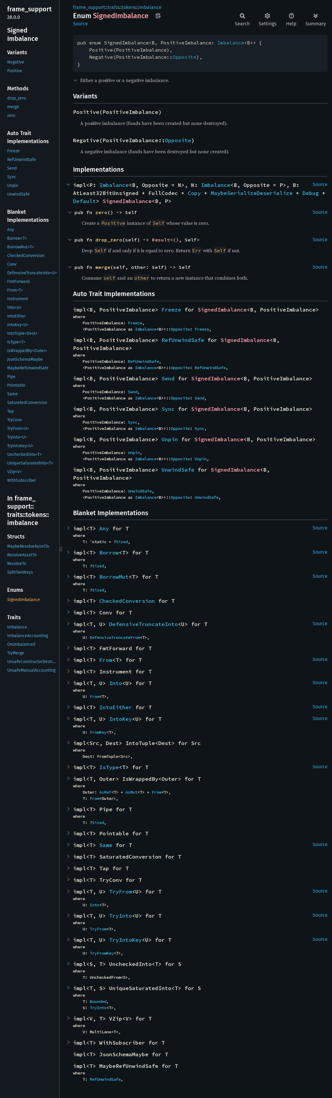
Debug (310, 193)
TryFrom (120, 891)
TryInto (120, 915)
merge (102, 267)
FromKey (98, 732)
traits (113, 7)
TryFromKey (102, 953)
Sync (168, 408)
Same (105, 845)
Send (168, 378)
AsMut (131, 792)
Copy (194, 193)
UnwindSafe (178, 469)
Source (80, 24)
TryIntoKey (125, 939)
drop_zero (108, 240)
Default (84, 201)
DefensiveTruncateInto (143, 624)
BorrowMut (114, 576)
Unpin (170, 439)
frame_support (89, 7)
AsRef (105, 792)
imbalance (150, 7)
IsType (109, 767)
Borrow (109, 552)
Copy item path (158, 15)
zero (101, 212)
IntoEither (115, 707)
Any (104, 528)
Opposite (184, 57)
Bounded (98, 1001)
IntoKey (120, 719)
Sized (122, 541)
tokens (129, 7)
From (105, 659)
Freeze (171, 309)
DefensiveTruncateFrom (115, 637)
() (176, 240)
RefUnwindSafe (183, 340)
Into (115, 683)
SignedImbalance (127, 201)
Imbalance (230, 43)
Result (161, 240)
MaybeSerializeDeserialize (252, 193)
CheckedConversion (127, 600)
